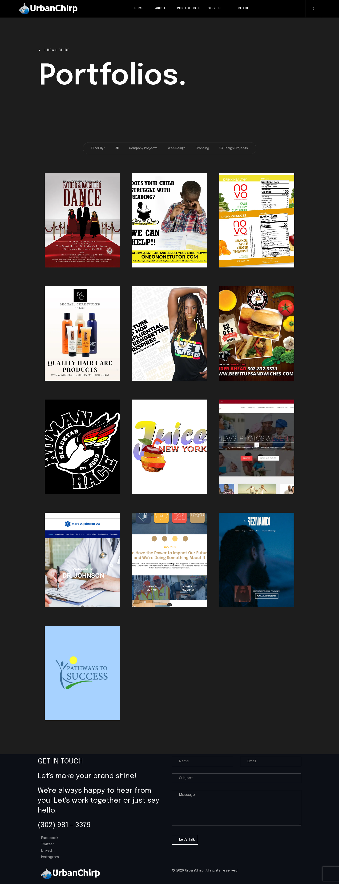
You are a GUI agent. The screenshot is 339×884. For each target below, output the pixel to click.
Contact (241, 8)
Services (215, 8)
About (160, 8)
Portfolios (186, 8)
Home (138, 8)
